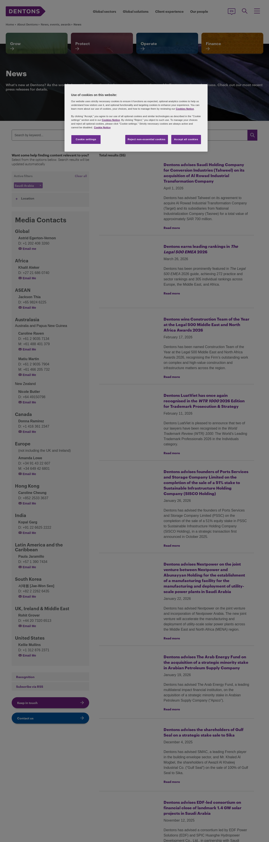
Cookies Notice (185, 108)
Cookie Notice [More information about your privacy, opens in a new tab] (102, 127)
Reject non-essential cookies (147, 139)
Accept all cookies (186, 139)
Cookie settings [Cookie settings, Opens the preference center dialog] (86, 139)
